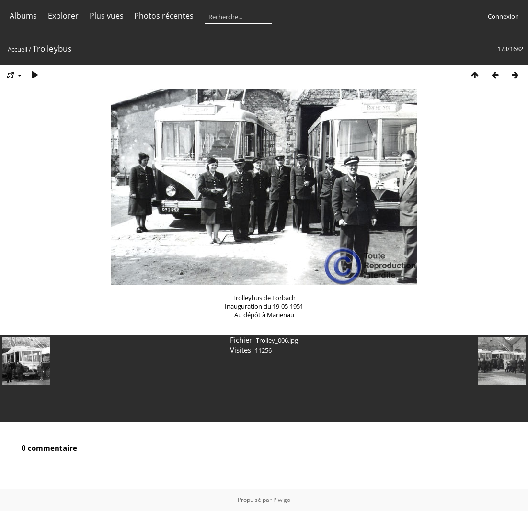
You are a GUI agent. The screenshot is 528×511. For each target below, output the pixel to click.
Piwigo (281, 500)
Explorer (63, 16)
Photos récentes (164, 16)
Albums (23, 16)
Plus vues (107, 16)
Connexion (503, 16)
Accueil (17, 49)
